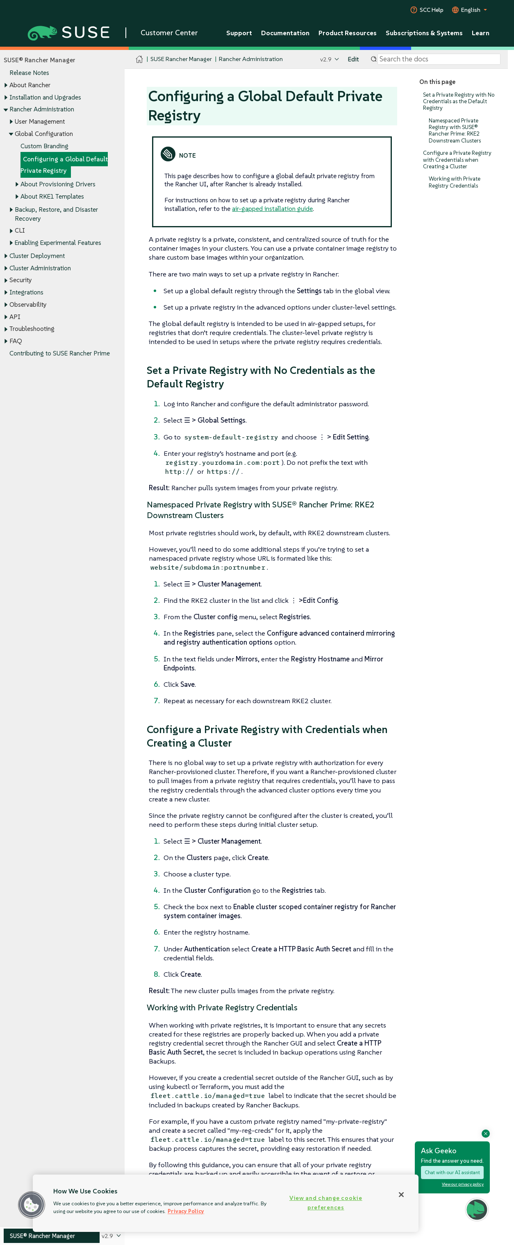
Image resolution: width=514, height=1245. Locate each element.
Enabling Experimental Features (58, 243)
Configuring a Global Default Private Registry (64, 165)
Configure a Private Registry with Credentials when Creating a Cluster (457, 160)
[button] (31, 1205)
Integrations (26, 293)
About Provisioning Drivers (58, 184)
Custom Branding (44, 146)
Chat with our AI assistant (452, 1172)
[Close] (401, 1195)
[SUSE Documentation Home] (139, 59)
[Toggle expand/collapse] (6, 86)
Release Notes (29, 73)
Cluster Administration (40, 268)
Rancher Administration (41, 109)
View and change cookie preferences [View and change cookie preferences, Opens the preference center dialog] (325, 1202)
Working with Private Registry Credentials (454, 182)
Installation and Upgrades (45, 97)
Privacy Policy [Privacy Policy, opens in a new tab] (186, 1211)
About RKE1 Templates (52, 196)
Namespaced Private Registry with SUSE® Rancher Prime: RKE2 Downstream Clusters (455, 130)
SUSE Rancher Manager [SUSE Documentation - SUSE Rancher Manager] (181, 59)
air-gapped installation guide (272, 208)
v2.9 (326, 59)
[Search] (439, 59)
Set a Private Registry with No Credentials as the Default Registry (459, 101)
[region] (225, 1203)
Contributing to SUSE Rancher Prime (59, 353)
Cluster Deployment (37, 256)
